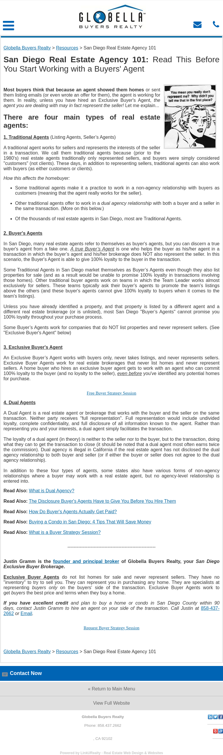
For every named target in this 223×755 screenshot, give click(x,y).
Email (26, 613)
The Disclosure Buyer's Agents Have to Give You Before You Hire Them (102, 501)
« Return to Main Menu (111, 688)
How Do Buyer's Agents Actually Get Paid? (73, 511)
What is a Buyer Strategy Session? (64, 532)
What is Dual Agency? (51, 490)
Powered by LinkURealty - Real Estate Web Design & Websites (111, 753)
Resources (67, 47)
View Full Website (111, 703)
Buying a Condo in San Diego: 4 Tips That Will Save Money (90, 521)
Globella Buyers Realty (27, 47)
